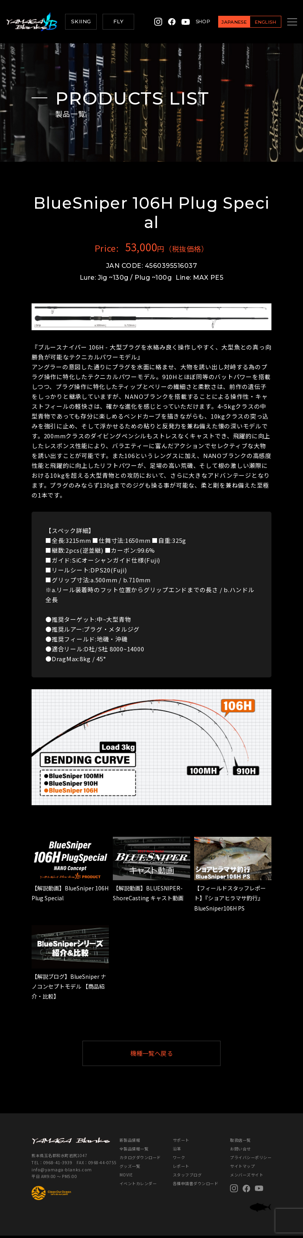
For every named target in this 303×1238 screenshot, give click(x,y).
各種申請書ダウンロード (196, 1186)
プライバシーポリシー (250, 1160)
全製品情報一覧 (134, 1151)
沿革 (177, 1151)
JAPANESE (224, 22)
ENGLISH (256, 22)
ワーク (179, 1160)
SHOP (193, 21)
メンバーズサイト (246, 1177)
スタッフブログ (187, 1177)
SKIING (81, 21)
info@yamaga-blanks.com (58, 1171)
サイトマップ (242, 1168)
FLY (118, 21)
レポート (181, 1168)
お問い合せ (240, 1151)
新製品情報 (130, 1142)
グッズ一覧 (130, 1168)
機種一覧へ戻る (171, 1054)
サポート (181, 1142)
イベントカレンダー (138, 1186)
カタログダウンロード (140, 1160)
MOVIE (126, 1177)
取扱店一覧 (240, 1142)
